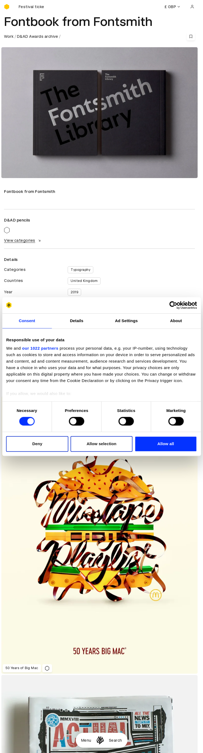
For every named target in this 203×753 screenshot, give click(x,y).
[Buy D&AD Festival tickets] (31, 6)
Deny (37, 443)
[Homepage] (100, 740)
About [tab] (176, 320)
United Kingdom (84, 281)
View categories (23, 240)
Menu (86, 740)
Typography (80, 270)
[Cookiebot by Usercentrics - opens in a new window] (173, 305)
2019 (74, 292)
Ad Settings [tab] (126, 320)
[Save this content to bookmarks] (191, 36)
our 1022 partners (40, 348)
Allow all (165, 443)
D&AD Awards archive (37, 36)
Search (115, 740)
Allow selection (101, 443)
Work (8, 36)
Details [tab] (76, 320)
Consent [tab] (27, 320)
